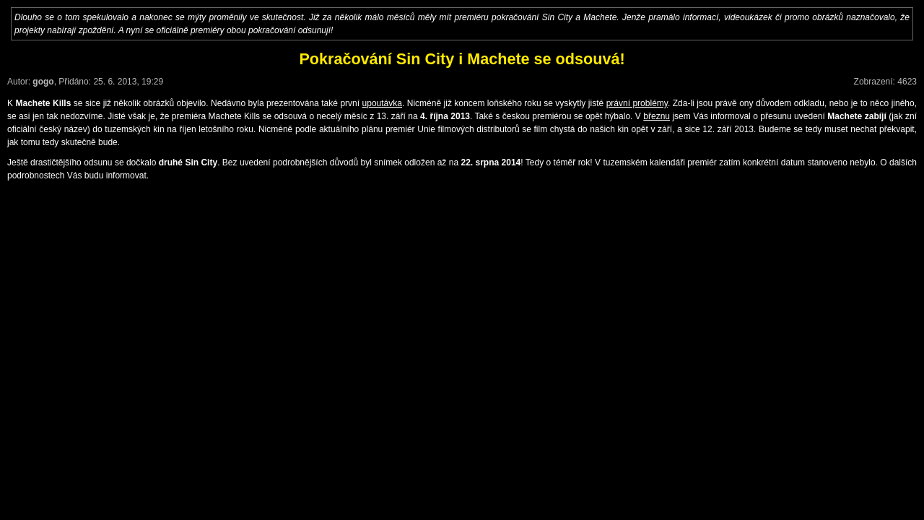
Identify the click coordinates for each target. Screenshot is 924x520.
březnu (656, 116)
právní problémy (637, 103)
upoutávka (382, 103)
